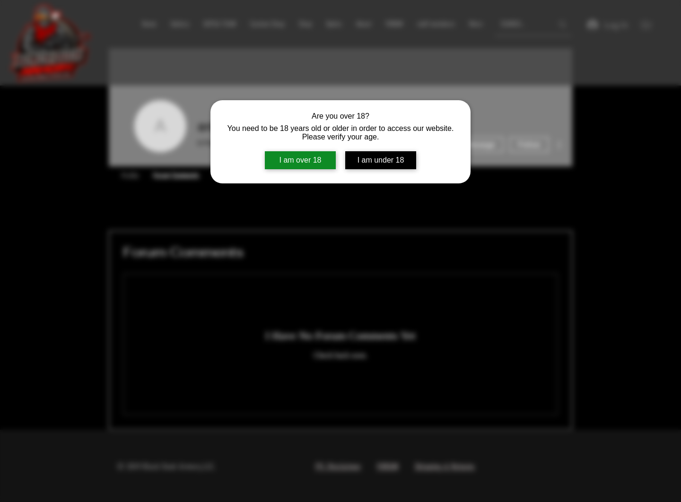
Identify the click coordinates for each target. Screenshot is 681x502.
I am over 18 (300, 160)
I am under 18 (381, 160)
